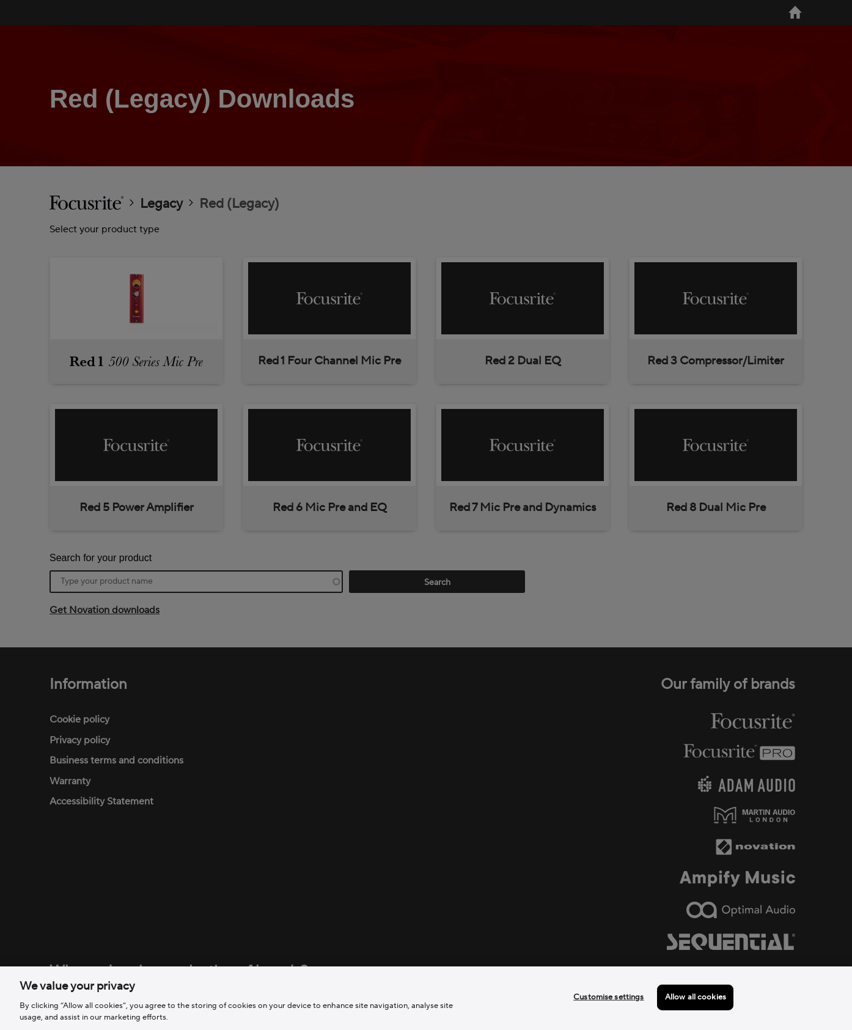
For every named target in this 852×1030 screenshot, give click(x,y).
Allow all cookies (695, 997)
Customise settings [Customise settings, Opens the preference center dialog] (608, 997)
